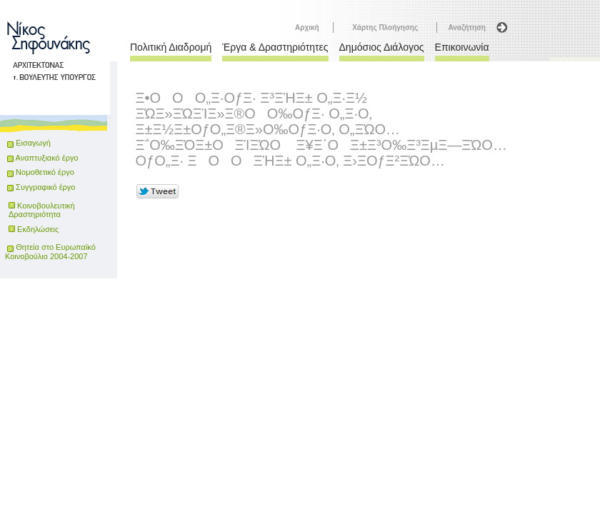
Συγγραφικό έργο (41, 187)
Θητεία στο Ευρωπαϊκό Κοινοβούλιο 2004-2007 (50, 252)
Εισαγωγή (33, 142)
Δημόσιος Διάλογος (381, 47)
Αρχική (307, 27)
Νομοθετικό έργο (40, 172)
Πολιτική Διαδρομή (170, 47)
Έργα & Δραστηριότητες (275, 47)
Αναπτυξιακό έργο (42, 157)
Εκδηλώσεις (38, 229)
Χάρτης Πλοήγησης (385, 27)
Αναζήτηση (467, 27)
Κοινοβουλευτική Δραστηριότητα (42, 209)
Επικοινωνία (462, 47)
